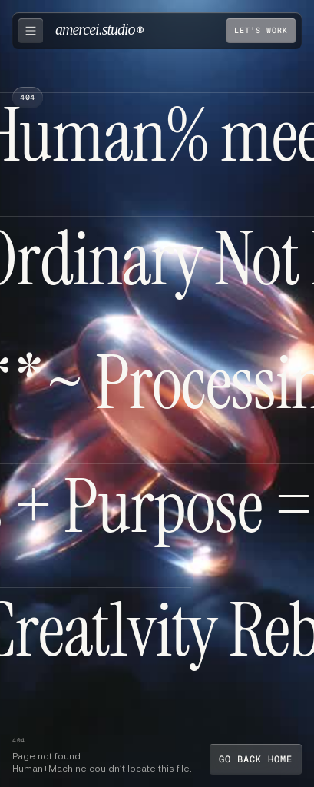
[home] (99, 30)
